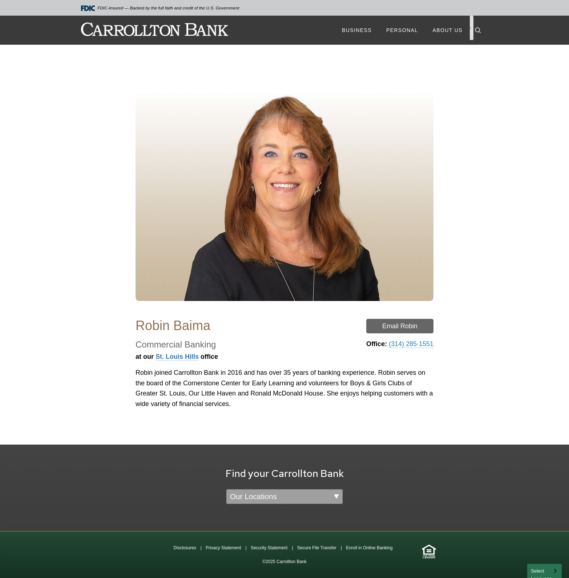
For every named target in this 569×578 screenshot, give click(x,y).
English (539, 570)
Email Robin (399, 326)
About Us (447, 30)
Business (357, 30)
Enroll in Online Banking (369, 547)
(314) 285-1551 (411, 344)
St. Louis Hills (177, 356)
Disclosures (185, 547)
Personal (402, 30)
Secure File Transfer (316, 547)
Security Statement (269, 547)
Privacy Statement (223, 547)
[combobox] (544, 571)
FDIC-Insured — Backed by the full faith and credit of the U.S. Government (160, 8)
